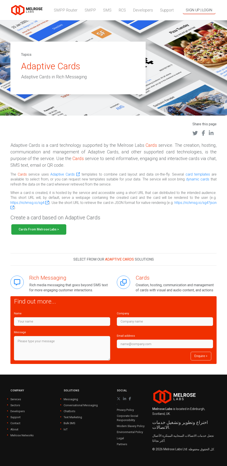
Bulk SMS (69, 423)
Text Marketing (73, 417)
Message (20, 332)
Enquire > (200, 356)
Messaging (71, 399)
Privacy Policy (125, 410)
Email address (126, 335)
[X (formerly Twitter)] (118, 399)
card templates (198, 174)
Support (15, 417)
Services (15, 399)
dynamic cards (197, 179)
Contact (15, 423)
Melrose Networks (22, 435)
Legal (120, 438)
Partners (122, 444)
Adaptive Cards (65, 174)
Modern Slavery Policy (131, 426)
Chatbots (69, 411)
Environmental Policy (130, 432)
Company (123, 313)
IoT (66, 429)
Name (18, 313)
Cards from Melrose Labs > (39, 229)
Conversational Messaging (81, 405)
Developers (17, 411)
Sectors (15, 405)
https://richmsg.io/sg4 (29, 203)
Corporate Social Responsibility (127, 418)
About (14, 429)
